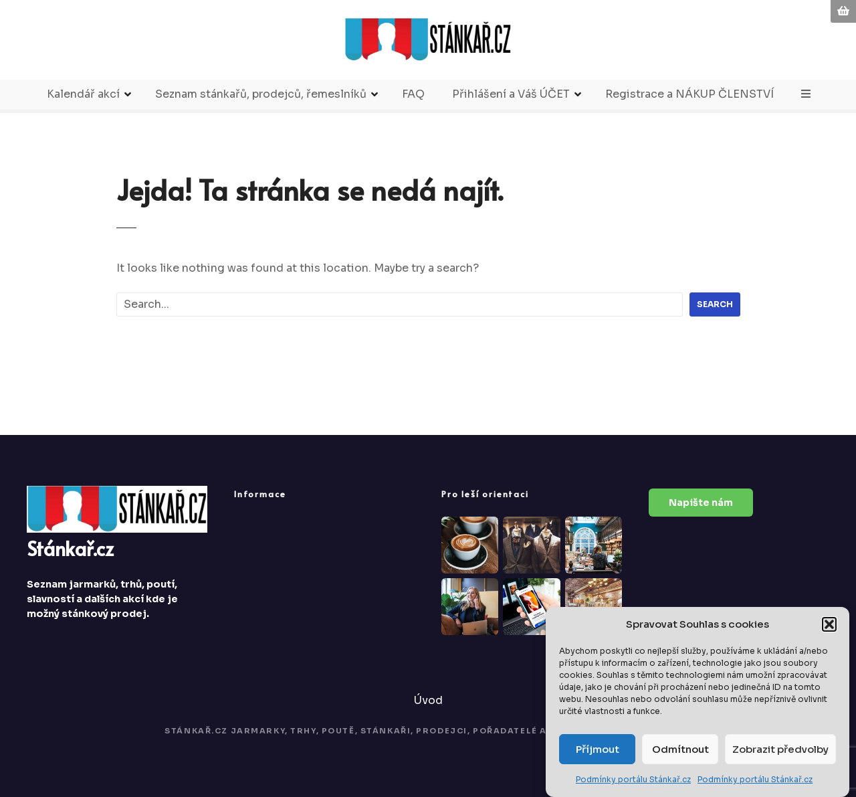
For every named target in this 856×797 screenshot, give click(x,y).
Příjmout (597, 749)
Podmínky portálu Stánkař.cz (633, 779)
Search (715, 304)
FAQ (413, 94)
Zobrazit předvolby (780, 749)
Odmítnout (680, 749)
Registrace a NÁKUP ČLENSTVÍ (689, 94)
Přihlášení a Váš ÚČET (511, 94)
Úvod (428, 700)
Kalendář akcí (83, 94)
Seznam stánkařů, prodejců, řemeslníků (260, 94)
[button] (829, 624)
